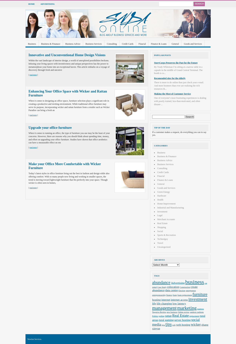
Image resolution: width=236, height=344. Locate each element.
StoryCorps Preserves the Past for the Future (176, 62)
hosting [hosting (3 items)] (156, 299)
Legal (159, 215)
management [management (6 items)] (164, 308)
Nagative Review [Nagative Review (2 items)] (159, 312)
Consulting (112, 44)
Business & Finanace (50, 44)
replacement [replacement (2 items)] (194, 316)
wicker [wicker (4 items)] (196, 324)
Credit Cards (127, 44)
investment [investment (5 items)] (197, 299)
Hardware (161, 195)
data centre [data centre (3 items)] (171, 290)
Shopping (161, 227)
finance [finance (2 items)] (169, 295)
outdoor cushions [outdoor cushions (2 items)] (197, 312)
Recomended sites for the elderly (169, 78)
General (175, 44)
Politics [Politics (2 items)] (155, 316)
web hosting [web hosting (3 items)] (183, 324)
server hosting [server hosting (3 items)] (182, 319)
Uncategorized (163, 247)
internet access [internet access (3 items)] (179, 299)
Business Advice (72, 44)
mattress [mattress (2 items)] (200, 309)
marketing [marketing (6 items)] (187, 308)
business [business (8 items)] (194, 282)
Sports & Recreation (166, 235)
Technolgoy (162, 239)
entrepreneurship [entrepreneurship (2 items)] (159, 295)
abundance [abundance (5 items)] (161, 282)
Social (160, 231)
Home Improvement (166, 203)
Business (32, 44)
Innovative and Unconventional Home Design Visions (67, 55)
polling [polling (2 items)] (161, 316)
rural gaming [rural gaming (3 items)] (166, 319)
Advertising (47, 4)
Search (199, 4)
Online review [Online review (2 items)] (183, 312)
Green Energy (163, 192)
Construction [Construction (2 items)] (185, 287)
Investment (162, 211)
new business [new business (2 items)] (172, 312)
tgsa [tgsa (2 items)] (163, 325)
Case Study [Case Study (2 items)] (161, 287)
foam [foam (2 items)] (175, 295)
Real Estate (162, 223)
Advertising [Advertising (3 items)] (178, 282)
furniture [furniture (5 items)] (200, 294)
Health (160, 199)
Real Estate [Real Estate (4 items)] (180, 316)
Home (31, 4)
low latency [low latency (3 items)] (179, 303)
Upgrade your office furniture (50, 128)
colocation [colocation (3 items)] (173, 286)
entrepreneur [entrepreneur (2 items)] (191, 291)
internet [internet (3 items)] (165, 299)
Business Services (94, 44)
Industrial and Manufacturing (170, 207)
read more (33, 75)
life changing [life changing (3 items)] (164, 303)
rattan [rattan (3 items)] (168, 315)
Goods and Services (193, 44)
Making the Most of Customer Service (172, 93)
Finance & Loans (159, 44)
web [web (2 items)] (174, 325)
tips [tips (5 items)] (169, 324)
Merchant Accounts (166, 219)
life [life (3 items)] (154, 303)
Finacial (142, 44)
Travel (160, 243)
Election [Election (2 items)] (181, 291)
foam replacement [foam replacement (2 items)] (184, 295)
